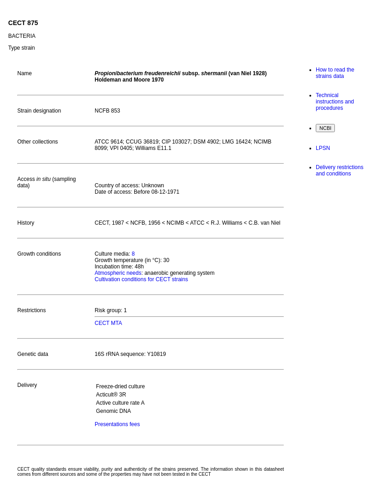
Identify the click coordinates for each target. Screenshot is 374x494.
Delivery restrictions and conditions (340, 170)
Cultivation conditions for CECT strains (141, 279)
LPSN (323, 148)
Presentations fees (117, 424)
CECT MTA (108, 323)
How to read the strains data (335, 73)
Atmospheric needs (118, 273)
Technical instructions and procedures (335, 101)
